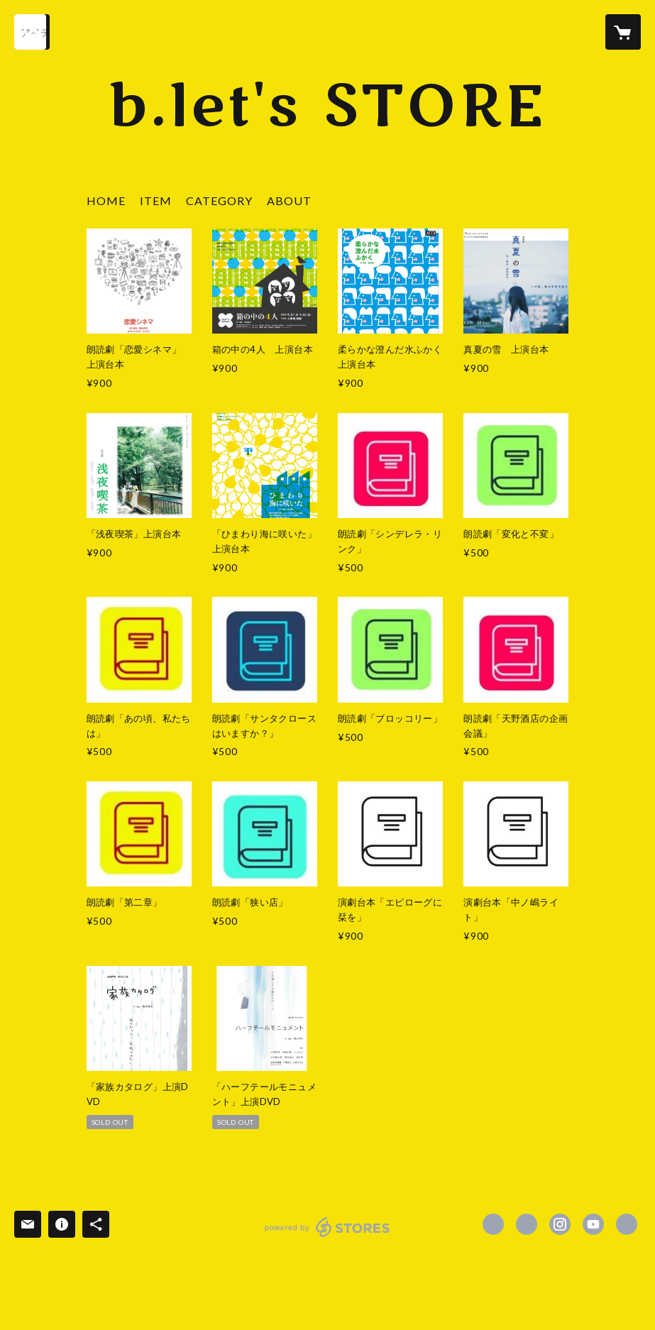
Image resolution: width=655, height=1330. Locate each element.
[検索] (32, 32)
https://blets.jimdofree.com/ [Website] (626, 1224)
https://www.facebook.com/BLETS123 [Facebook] (493, 1224)
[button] (219, 204)
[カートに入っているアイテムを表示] (623, 32)
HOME (106, 200)
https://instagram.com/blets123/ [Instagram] (560, 1224)
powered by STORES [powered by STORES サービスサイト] (327, 1236)
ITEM (156, 200)
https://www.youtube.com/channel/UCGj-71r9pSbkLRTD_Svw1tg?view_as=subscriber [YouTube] (593, 1224)
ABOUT (289, 200)
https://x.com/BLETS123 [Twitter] (526, 1224)
